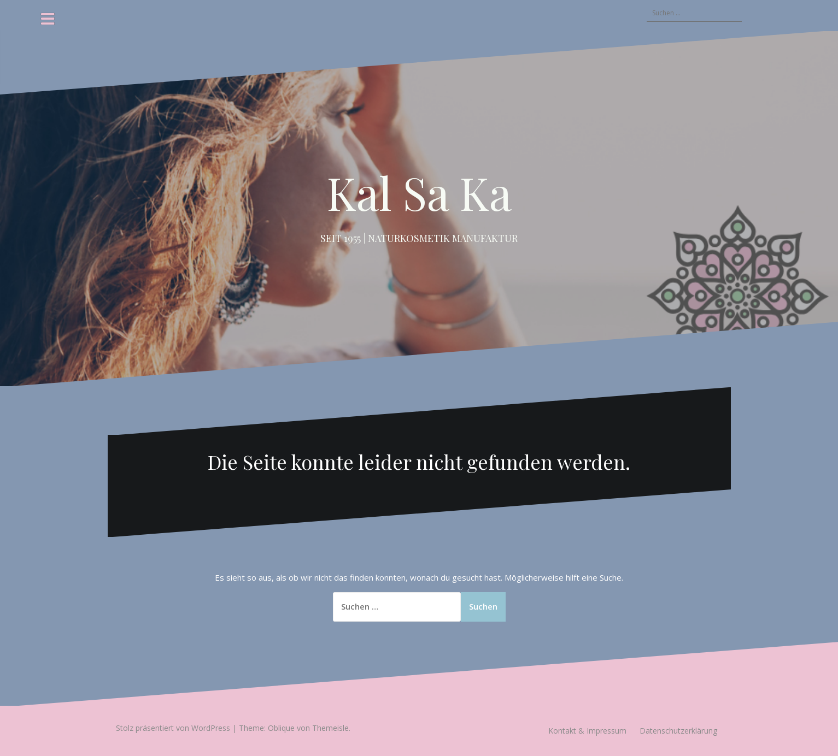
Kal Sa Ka (419, 192)
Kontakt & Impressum (587, 730)
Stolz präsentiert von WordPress (173, 728)
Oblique (281, 728)
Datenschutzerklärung (678, 730)
